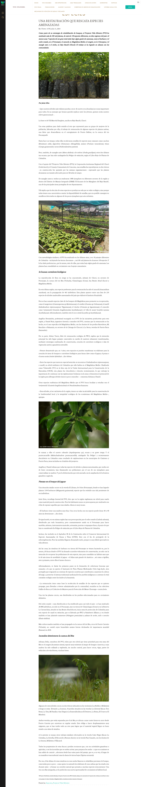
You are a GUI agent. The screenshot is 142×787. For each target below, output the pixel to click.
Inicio (36, 3)
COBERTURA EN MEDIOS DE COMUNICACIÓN (87, 7)
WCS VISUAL (37, 7)
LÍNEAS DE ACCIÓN (90, 3)
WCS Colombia (19, 7)
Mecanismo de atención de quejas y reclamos (49, 11)
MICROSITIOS (103, 3)
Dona (130, 7)
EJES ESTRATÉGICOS (60, 3)
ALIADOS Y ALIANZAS (64, 7)
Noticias (114, 3)
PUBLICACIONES (49, 7)
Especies (49, 783)
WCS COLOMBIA (46, 3)
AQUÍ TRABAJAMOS (75, 3)
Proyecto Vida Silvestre (61, 783)
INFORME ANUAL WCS (110, 7)
